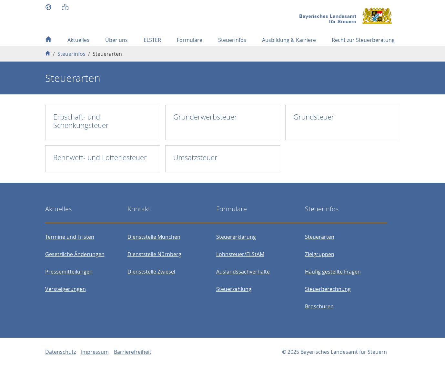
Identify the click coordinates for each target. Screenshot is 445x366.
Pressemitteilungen (69, 271)
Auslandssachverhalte (243, 271)
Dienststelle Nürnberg (154, 254)
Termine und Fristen (69, 236)
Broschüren (319, 306)
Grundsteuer (313, 116)
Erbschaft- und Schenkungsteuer (81, 121)
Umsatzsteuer (195, 157)
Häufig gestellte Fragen (333, 271)
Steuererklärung (236, 236)
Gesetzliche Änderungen (75, 254)
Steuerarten (319, 236)
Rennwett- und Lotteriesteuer (100, 157)
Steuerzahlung (233, 289)
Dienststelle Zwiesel (151, 271)
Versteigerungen (65, 289)
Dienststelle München (153, 236)
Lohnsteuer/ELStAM (240, 254)
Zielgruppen (319, 254)
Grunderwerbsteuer (205, 116)
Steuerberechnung (328, 289)
